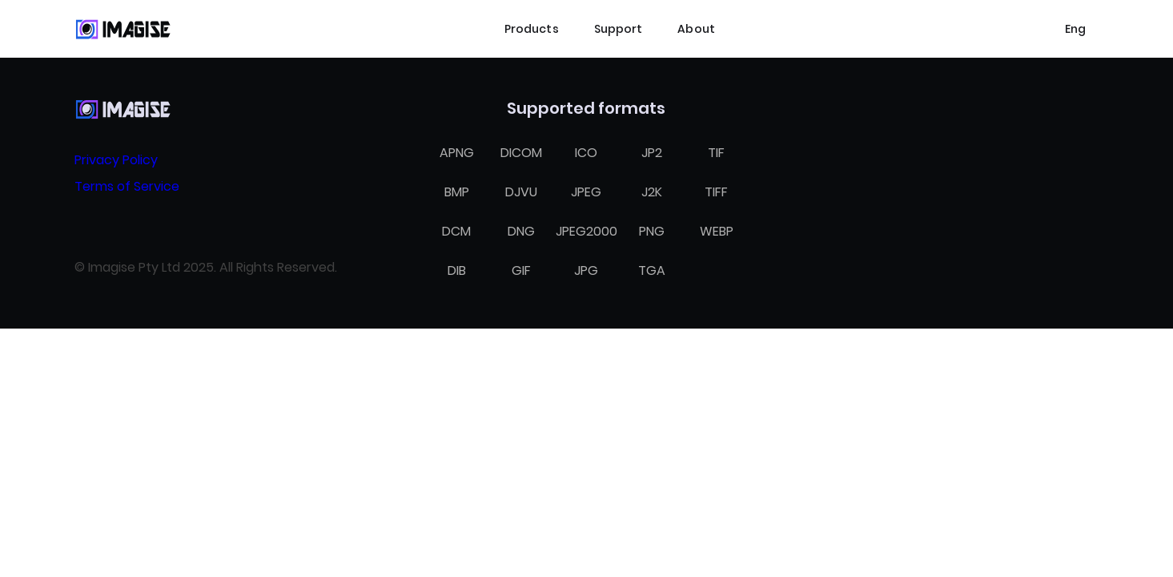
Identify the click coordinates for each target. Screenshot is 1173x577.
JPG (586, 270)
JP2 (651, 152)
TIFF (716, 192)
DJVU (521, 192)
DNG (521, 231)
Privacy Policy (116, 160)
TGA (651, 270)
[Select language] (1075, 29)
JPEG (586, 192)
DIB (457, 270)
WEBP (716, 231)
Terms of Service (126, 186)
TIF (716, 152)
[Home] (122, 29)
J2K (651, 192)
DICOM (521, 152)
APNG (457, 152)
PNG (652, 231)
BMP (456, 192)
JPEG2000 (586, 231)
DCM (456, 231)
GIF (521, 270)
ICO (586, 152)
